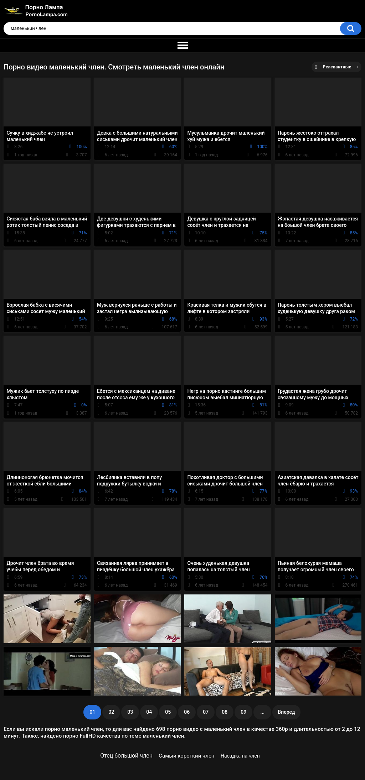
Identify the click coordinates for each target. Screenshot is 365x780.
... (262, 712)
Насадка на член (240, 756)
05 (168, 712)
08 (224, 712)
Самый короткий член (186, 756)
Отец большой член (126, 755)
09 (243, 712)
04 (149, 712)
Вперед (286, 712)
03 (130, 712)
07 (206, 712)
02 (111, 712)
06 (187, 712)
